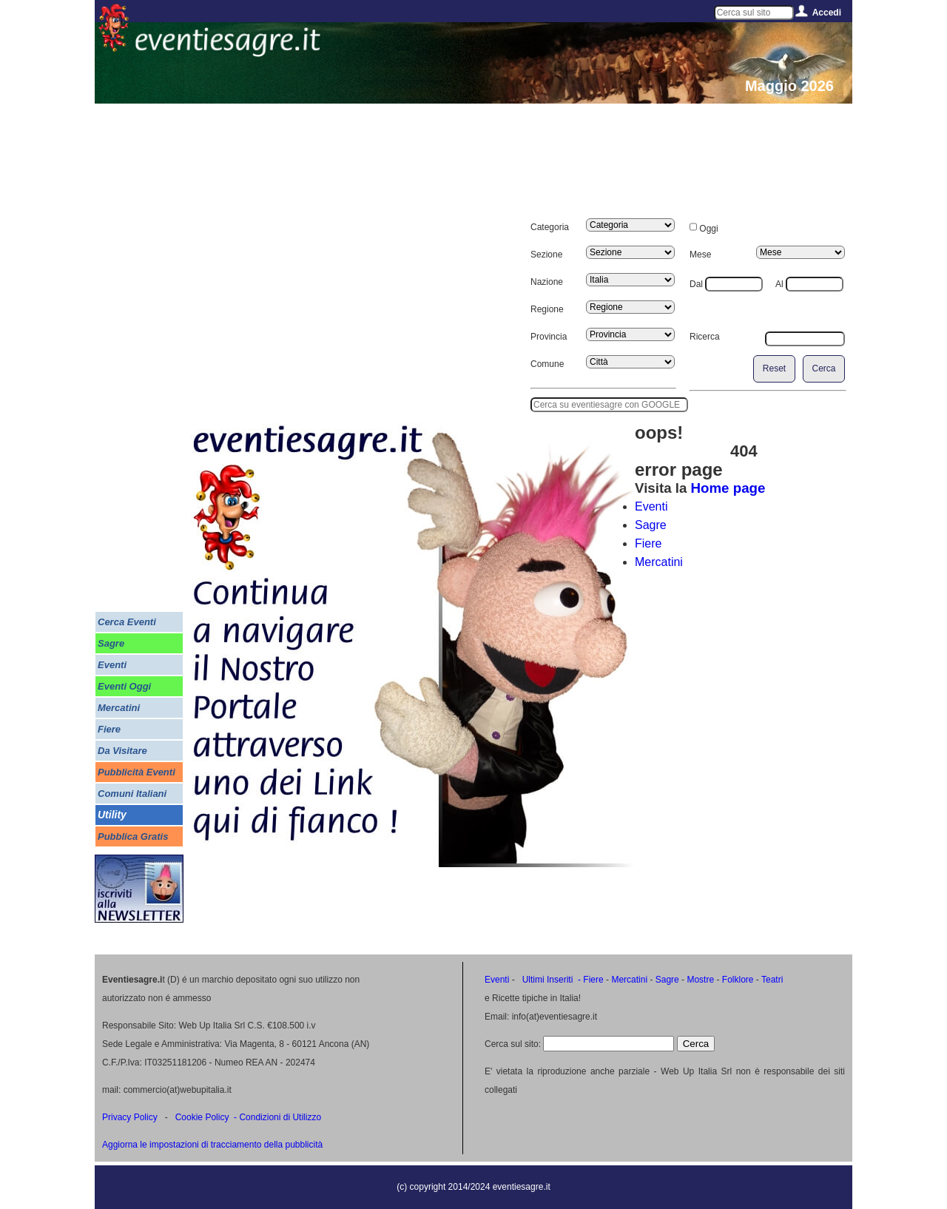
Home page (728, 488)
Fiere (648, 543)
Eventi (651, 506)
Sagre (651, 525)
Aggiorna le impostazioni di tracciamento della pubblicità (212, 1144)
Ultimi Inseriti (546, 979)
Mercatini (659, 562)
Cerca (823, 368)
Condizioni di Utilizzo (280, 1117)
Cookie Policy (202, 1117)
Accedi (826, 12)
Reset (774, 368)
